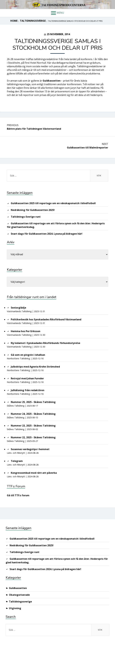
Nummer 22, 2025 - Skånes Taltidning (33, 437)
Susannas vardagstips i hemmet (30, 449)
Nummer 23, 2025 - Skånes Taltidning (33, 425)
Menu (60, 12)
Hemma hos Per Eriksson (25, 331)
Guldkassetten (18, 588)
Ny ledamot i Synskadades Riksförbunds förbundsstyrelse (45, 343)
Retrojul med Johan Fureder (27, 378)
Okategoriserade (19, 594)
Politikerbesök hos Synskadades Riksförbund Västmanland (46, 319)
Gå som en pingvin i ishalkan (28, 354)
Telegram (17, 461)
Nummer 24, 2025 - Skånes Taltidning (33, 413)
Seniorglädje (18, 307)
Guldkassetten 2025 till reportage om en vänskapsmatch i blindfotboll (53, 203)
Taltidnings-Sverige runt (26, 216)
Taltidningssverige (20, 601)
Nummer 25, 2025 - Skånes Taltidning (33, 402)
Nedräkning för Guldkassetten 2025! (33, 210)
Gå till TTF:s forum (18, 495)
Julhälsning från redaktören (27, 390)
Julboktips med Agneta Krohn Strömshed (35, 366)
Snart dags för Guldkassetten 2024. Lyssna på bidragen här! (46, 233)
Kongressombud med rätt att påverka (34, 472)
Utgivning (15, 608)
